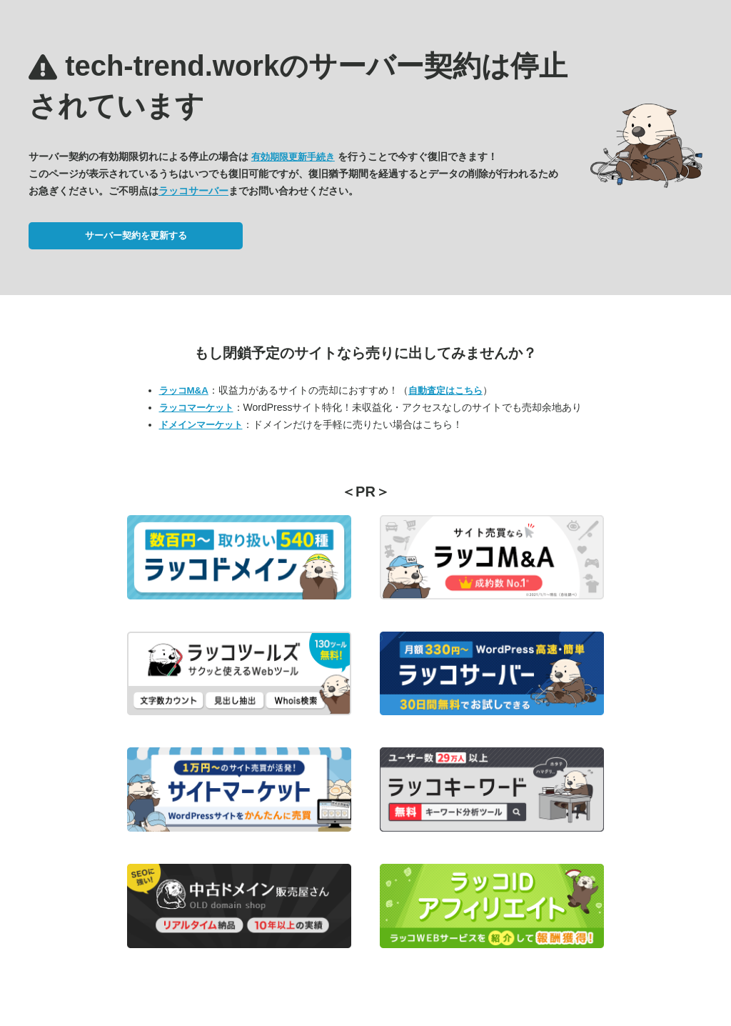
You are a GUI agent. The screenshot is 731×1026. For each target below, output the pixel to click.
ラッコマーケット (196, 407)
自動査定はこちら (445, 390)
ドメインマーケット (201, 424)
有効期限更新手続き (293, 156)
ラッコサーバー (193, 190)
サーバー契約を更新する (136, 235)
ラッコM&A (183, 390)
